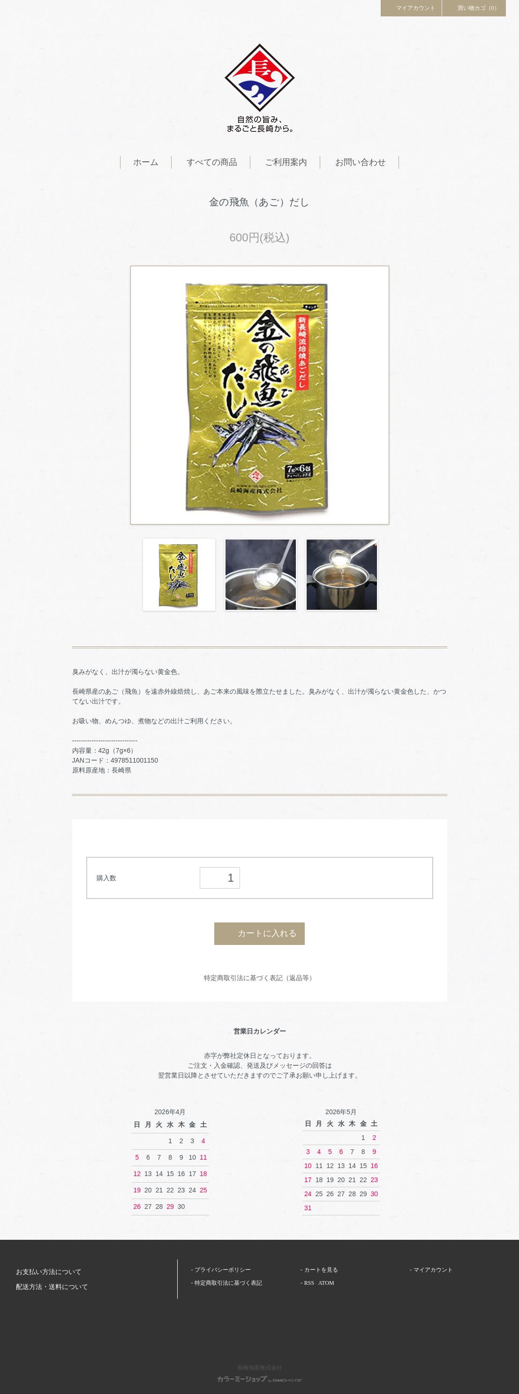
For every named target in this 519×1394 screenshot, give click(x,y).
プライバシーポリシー (223, 1270)
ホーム (145, 162)
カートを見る (321, 1270)
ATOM (326, 1283)
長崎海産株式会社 (259, 1367)
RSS (309, 1283)
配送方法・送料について (52, 1286)
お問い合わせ (360, 162)
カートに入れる (259, 933)
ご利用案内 (286, 162)
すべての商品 (212, 162)
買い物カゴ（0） (474, 7)
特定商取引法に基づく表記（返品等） (260, 978)
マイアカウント (411, 7)
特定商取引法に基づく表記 (228, 1283)
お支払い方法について (49, 1271)
